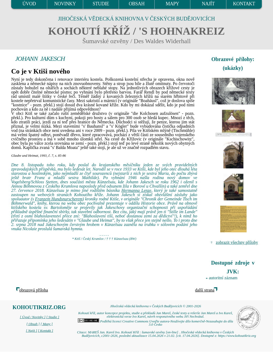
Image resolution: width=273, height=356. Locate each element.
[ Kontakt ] (45, 331)
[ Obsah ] (33, 324)
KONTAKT (244, 3)
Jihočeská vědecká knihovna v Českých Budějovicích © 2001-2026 (155, 306)
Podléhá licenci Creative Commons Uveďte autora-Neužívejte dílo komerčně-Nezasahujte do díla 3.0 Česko (155, 323)
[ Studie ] (52, 317)
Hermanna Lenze (136, 190)
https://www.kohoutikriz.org (237, 336)
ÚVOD (29, 3)
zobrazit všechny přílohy (237, 242)
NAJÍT (208, 3)
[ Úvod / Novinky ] (32, 317)
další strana (204, 290)
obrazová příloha (33, 290)
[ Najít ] (31, 331)
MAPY (172, 3)
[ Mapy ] (47, 324)
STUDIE (101, 3)
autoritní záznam (223, 278)
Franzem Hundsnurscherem (59, 199)
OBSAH (136, 3)
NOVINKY (65, 3)
